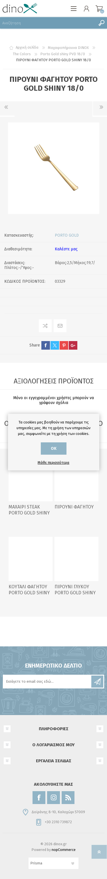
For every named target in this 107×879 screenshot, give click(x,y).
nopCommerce (64, 850)
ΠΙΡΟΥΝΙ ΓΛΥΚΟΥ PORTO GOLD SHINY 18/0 (75, 592)
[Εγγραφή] (47, 682)
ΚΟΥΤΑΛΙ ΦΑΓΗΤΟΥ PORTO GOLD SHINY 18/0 (29, 592)
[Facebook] (39, 797)
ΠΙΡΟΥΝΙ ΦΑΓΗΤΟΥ (74, 507)
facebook (45, 345)
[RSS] (68, 797)
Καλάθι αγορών (99, 8)
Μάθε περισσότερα (53, 462)
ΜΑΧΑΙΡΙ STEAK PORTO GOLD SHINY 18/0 (29, 513)
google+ (73, 345)
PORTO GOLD (67, 235)
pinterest (64, 345)
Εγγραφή (97, 682)
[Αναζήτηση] (48, 23)
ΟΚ (53, 448)
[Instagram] (53, 797)
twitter (55, 345)
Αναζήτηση (101, 23)
